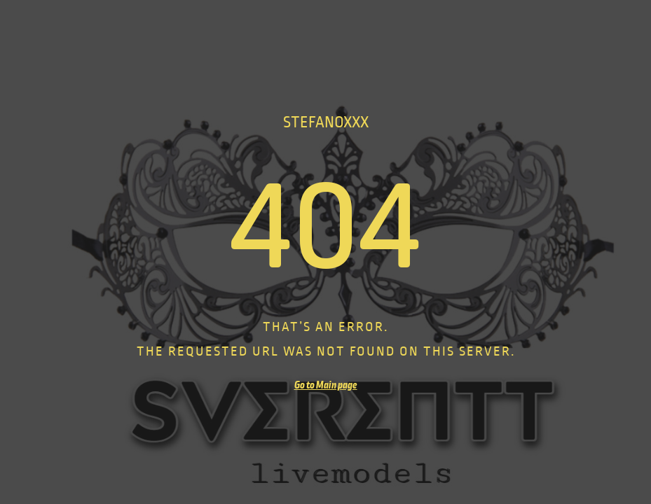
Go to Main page (325, 385)
